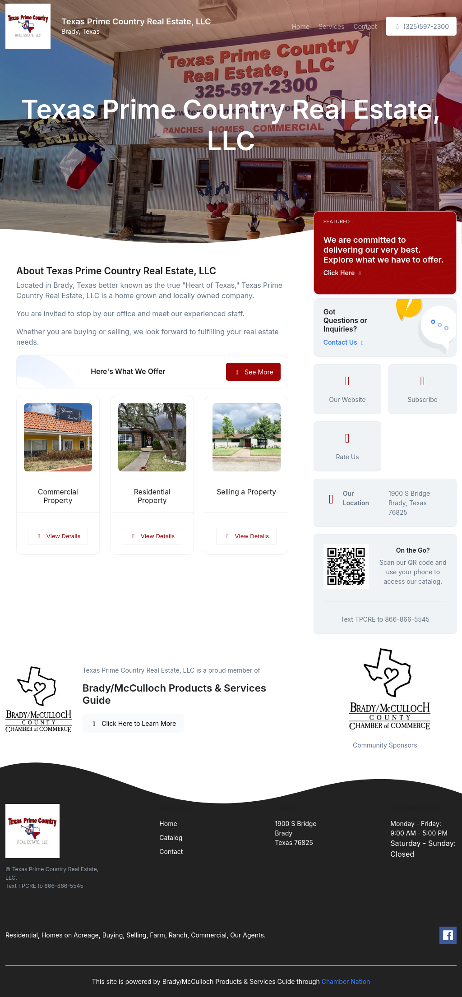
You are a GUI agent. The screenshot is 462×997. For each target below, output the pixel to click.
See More (253, 372)
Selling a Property (246, 492)
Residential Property (152, 496)
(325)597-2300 (421, 26)
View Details (58, 536)
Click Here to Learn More (133, 723)
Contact (365, 26)
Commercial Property (58, 496)
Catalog (170, 837)
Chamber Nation (346, 981)
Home (301, 26)
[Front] (29, 26)
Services (331, 26)
